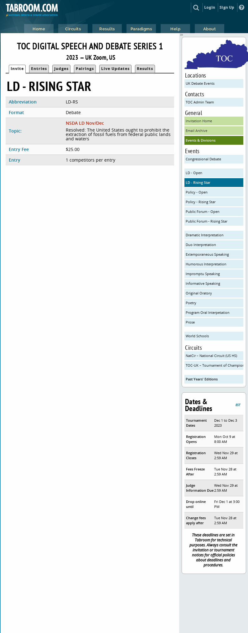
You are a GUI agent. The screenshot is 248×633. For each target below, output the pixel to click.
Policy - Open (197, 192)
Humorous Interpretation (206, 264)
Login (209, 7)
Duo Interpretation (201, 244)
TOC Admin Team (200, 102)
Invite (17, 68)
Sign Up (227, 7)
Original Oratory (199, 293)
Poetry (191, 302)
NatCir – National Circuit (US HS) (211, 355)
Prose (190, 322)
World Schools (197, 336)
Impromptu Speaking (203, 273)
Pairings (85, 68)
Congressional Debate (203, 159)
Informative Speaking (203, 283)
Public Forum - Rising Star (206, 221)
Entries (39, 68)
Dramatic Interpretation (205, 235)
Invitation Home (199, 120)
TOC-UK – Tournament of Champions (214, 365)
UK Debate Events (200, 83)
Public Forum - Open (203, 211)
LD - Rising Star (198, 182)
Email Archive (196, 130)
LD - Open (194, 172)
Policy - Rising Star (200, 201)
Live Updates (115, 68)
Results (145, 68)
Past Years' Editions (202, 379)
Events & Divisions (200, 140)
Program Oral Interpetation (208, 312)
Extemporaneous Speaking (207, 254)
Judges (61, 68)
